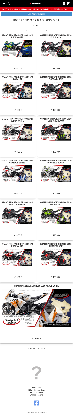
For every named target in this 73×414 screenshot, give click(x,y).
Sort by (36, 26)
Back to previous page (36, 14)
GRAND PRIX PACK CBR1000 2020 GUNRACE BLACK (55, 120)
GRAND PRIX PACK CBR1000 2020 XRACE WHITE (36, 286)
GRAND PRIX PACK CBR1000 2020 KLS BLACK (55, 36)
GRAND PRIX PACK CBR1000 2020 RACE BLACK (55, 203)
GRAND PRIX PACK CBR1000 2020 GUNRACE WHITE (17, 162)
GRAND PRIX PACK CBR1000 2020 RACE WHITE (17, 36)
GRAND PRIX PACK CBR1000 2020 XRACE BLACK (55, 245)
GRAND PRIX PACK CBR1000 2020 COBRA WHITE (17, 120)
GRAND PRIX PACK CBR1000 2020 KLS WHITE (17, 78)
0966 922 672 (36, 395)
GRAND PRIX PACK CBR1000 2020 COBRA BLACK (55, 78)
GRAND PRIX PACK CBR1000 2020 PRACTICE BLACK (55, 162)
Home (4, 9)
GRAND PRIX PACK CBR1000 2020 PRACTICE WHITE (17, 203)
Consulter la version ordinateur (36, 412)
